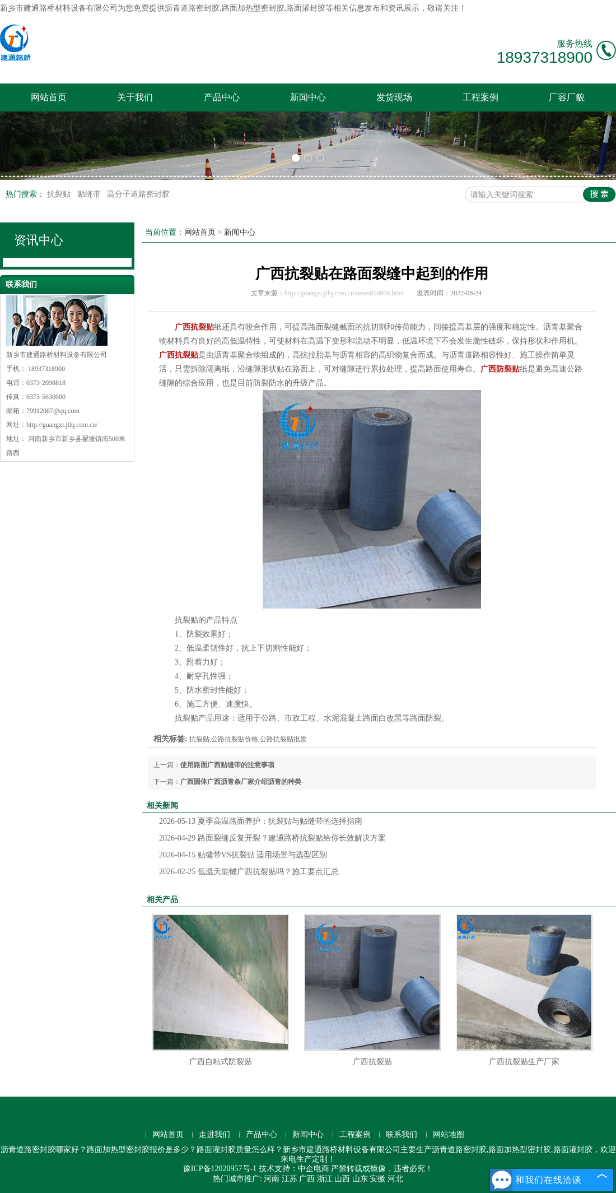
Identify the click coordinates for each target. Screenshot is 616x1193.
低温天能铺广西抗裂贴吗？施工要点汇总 (249, 871)
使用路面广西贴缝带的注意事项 (227, 765)
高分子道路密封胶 (138, 194)
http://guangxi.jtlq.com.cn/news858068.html (344, 293)
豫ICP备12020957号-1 (219, 1168)
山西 (342, 1179)
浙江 (325, 1179)
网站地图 (448, 1134)
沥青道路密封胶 (192, 8)
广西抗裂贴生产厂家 (524, 1061)
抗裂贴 (60, 194)
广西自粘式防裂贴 (220, 1061)
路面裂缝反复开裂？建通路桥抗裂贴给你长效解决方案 (272, 838)
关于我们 (135, 97)
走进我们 (214, 1134)
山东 (360, 1179)
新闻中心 (308, 97)
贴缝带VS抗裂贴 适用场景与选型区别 (243, 855)
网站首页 (49, 97)
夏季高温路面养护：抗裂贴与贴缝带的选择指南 (260, 821)
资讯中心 (38, 240)
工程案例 (480, 97)
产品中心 (222, 97)
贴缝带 (90, 194)
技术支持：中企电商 (294, 1168)
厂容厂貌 (567, 97)
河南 (271, 1179)
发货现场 (394, 97)
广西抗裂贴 (372, 1061)
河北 (395, 1179)
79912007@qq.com (53, 411)
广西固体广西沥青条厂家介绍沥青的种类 (240, 782)
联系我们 (401, 1134)
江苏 (289, 1179)
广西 (307, 1179)
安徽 (377, 1179)
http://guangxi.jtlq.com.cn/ (62, 425)
